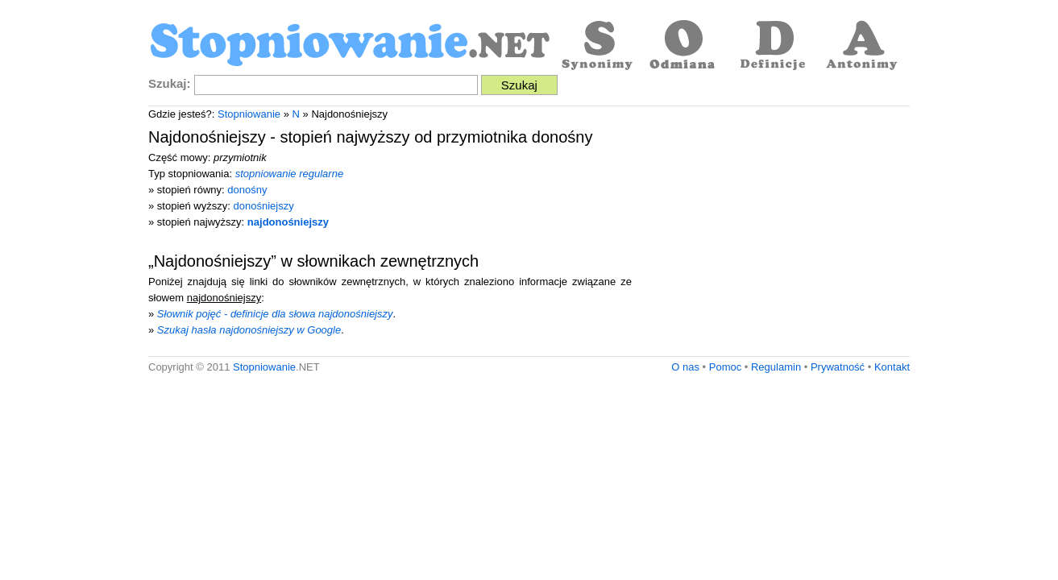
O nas (685, 367)
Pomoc (725, 367)
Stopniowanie (249, 114)
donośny (247, 190)
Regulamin (776, 367)
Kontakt (892, 367)
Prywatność (838, 367)
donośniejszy (264, 206)
